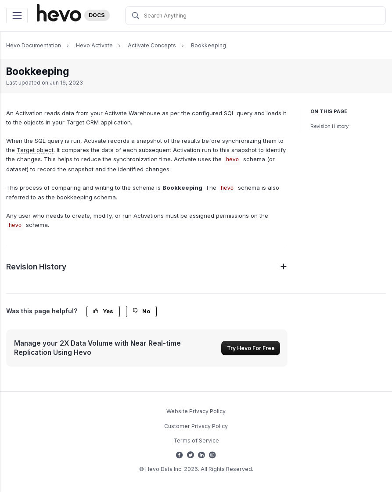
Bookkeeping (208, 45)
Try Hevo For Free (251, 348)
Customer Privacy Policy (196, 426)
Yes (103, 311)
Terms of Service (196, 440)
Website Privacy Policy (196, 411)
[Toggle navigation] (17, 15)
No (141, 311)
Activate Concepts (152, 45)
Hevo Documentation (33, 45)
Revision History (329, 126)
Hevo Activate (94, 45)
